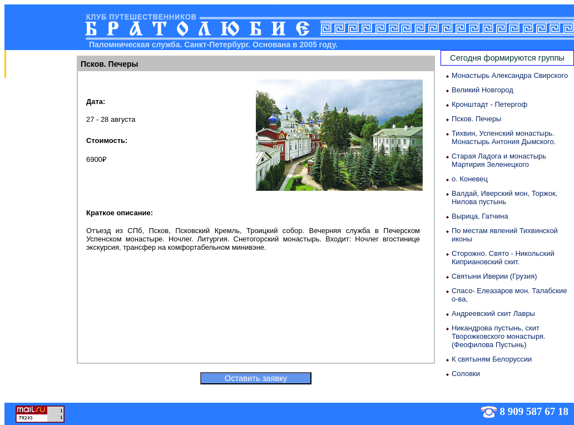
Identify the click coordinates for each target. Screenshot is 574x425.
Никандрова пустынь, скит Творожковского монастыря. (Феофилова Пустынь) (499, 336)
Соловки (466, 373)
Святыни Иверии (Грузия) (494, 276)
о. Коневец (470, 179)
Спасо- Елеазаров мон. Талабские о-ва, (509, 294)
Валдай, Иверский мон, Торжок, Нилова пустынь (504, 197)
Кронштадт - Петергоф (489, 104)
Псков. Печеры (476, 119)
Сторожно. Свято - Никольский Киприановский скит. (503, 257)
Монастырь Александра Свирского (510, 75)
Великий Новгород (482, 90)
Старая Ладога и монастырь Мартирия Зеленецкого (499, 160)
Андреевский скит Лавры (493, 313)
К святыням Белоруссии (492, 359)
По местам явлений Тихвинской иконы (505, 234)
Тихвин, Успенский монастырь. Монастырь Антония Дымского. (504, 137)
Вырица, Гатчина (480, 216)
